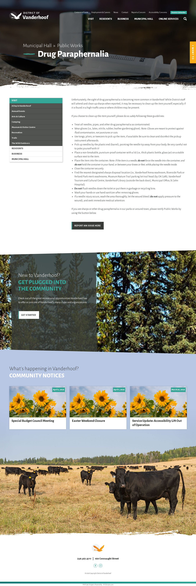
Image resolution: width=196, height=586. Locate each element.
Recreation (17, 132)
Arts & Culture (18, 116)
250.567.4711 (84, 558)
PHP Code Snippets (89, 584)
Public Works (70, 45)
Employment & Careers (100, 12)
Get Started (28, 315)
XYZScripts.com (108, 584)
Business (123, 19)
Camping (16, 122)
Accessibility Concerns (158, 12)
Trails (14, 138)
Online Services (168, 19)
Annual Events (18, 111)
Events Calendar (179, 12)
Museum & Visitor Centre (23, 127)
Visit (91, 19)
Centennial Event (81, 12)
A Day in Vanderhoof (21, 106)
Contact (125, 12)
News (116, 12)
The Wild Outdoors (21, 143)
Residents (105, 19)
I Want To (192, 52)
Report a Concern (138, 12)
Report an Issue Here (87, 225)
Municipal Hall (143, 19)
